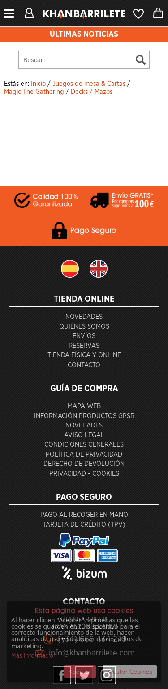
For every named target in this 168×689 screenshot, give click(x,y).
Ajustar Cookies (129, 672)
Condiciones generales (84, 444)
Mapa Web (84, 406)
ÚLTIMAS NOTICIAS (84, 34)
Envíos (84, 336)
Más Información (34, 656)
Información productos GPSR (84, 416)
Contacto (84, 365)
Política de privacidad (84, 454)
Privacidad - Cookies (84, 473)
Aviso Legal (84, 435)
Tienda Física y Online (84, 355)
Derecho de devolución (84, 464)
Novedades (84, 316)
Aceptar (80, 672)
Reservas (84, 345)
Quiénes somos (84, 326)
